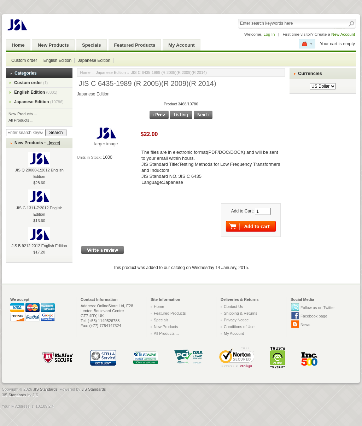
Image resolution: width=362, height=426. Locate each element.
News (305, 324)
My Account (181, 45)
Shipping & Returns (240, 313)
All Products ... (21, 120)
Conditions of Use (239, 327)
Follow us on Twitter (317, 307)
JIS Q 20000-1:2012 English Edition (39, 168)
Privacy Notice (236, 320)
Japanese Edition (94, 60)
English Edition (57, 60)
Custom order (24, 60)
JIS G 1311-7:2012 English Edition (39, 206)
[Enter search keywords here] (25, 132)
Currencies (310, 73)
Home (18, 45)
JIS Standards (45, 389)
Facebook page (313, 316)
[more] (53, 143)
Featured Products (135, 45)
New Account (343, 34)
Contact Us (233, 306)
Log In (269, 34)
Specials (91, 45)
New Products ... (22, 114)
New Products (53, 45)
